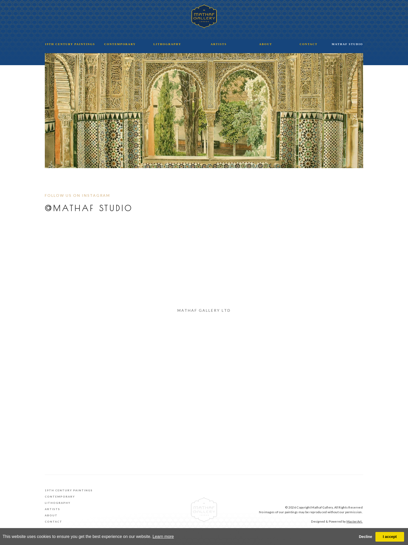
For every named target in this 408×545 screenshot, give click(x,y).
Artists (52, 509)
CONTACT (309, 44)
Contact (53, 521)
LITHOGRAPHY (167, 44)
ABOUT (265, 44)
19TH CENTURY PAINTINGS (70, 44)
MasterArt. (355, 521)
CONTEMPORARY (120, 44)
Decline (365, 537)
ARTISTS (219, 44)
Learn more (163, 536)
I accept (390, 537)
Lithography (58, 502)
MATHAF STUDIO (347, 44)
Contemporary (60, 496)
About (51, 515)
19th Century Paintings (69, 490)
